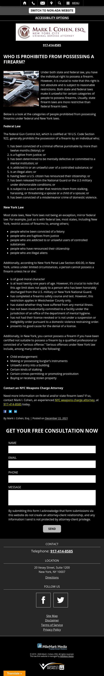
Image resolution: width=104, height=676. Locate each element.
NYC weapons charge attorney (75, 400)
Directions (52, 577)
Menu (75, 3)
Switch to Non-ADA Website (52, 10)
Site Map (52, 616)
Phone (13, 472)
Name (12, 443)
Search (59, 3)
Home (25, 3)
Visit (51, 3)
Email (43, 3)
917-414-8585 (52, 45)
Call (33, 3)
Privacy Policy (52, 630)
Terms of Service (52, 625)
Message (14, 487)
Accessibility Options (52, 18)
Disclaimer (52, 620)
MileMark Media (66, 656)
